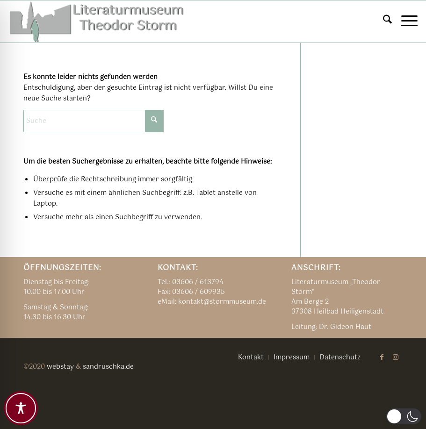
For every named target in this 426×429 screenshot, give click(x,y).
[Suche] (383, 21)
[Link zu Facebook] (382, 357)
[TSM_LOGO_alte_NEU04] (97, 21)
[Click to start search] (154, 121)
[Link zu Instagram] (396, 357)
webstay (60, 366)
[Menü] (405, 21)
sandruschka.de (108, 366)
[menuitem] (383, 21)
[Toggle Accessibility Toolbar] (21, 408)
